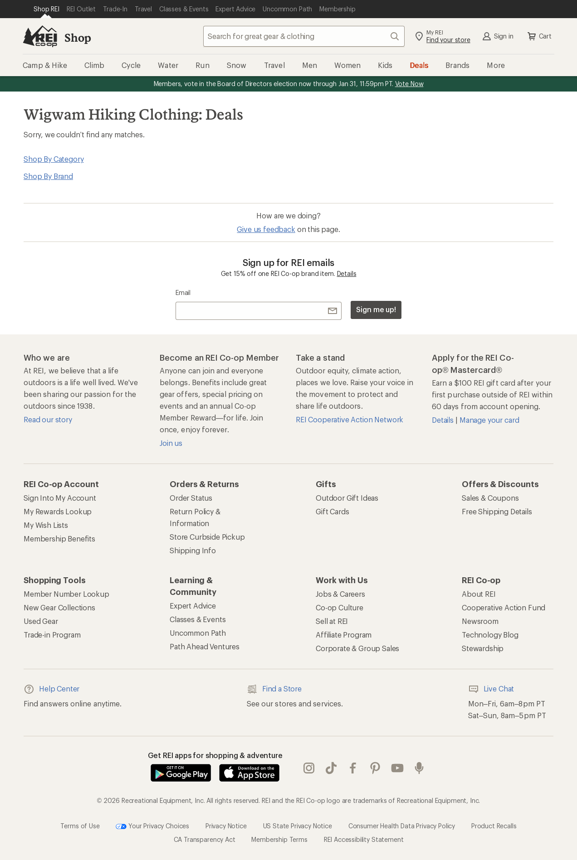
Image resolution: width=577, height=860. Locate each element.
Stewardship (483, 648)
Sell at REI (332, 621)
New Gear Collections (59, 607)
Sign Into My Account (60, 497)
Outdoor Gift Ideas (347, 497)
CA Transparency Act (204, 839)
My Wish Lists (46, 525)
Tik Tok (331, 768)
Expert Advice (193, 605)
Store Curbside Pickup (207, 536)
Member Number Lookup (66, 593)
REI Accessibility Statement (364, 839)
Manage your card (489, 420)
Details (347, 273)
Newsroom (480, 621)
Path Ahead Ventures (205, 646)
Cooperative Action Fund (503, 607)
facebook (353, 768)
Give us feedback (266, 229)
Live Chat (491, 689)
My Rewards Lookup (58, 511)
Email (183, 292)
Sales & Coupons (490, 497)
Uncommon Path (198, 632)
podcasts (419, 768)
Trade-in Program (52, 634)
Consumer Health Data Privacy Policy (401, 826)
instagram (309, 768)
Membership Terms (279, 839)
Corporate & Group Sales (357, 648)
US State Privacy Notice (297, 826)
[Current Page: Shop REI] (46, 9)
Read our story (48, 419)
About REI (479, 593)
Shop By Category (53, 159)
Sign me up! (376, 309)
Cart (539, 36)
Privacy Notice (226, 826)
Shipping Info (193, 550)
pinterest (375, 768)
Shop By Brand (48, 176)
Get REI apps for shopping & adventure (215, 755)
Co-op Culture (339, 607)
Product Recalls (494, 826)
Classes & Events (197, 619)
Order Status (191, 497)
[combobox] (304, 36)
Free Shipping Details (497, 511)
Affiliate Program (344, 634)
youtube (397, 768)
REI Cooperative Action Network (349, 419)
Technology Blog (490, 634)
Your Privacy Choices (152, 826)
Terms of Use (79, 826)
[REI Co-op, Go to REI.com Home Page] (40, 36)
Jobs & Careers (340, 593)
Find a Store (274, 689)
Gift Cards (332, 511)
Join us (171, 443)
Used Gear (41, 621)
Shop (77, 37)
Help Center (51, 689)
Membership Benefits (59, 538)
